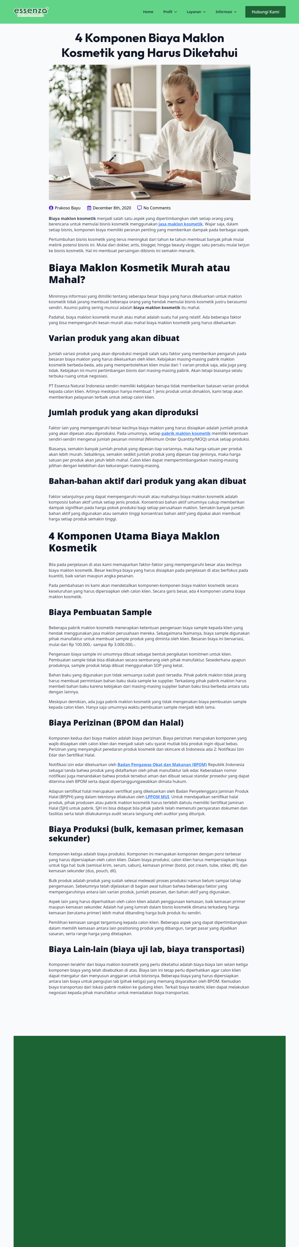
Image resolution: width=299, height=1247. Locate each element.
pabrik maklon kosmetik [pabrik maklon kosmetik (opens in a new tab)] (186, 433)
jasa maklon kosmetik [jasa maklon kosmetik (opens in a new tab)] (180, 224)
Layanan (194, 11)
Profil (167, 11)
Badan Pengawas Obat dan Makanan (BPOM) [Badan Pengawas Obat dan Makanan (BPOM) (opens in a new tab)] (162, 764)
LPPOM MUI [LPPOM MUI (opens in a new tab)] (157, 797)
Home (148, 11)
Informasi (224, 11)
